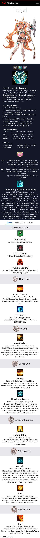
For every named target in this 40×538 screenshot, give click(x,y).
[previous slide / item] (2, 40)
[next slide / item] (37, 40)
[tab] (9, 222)
